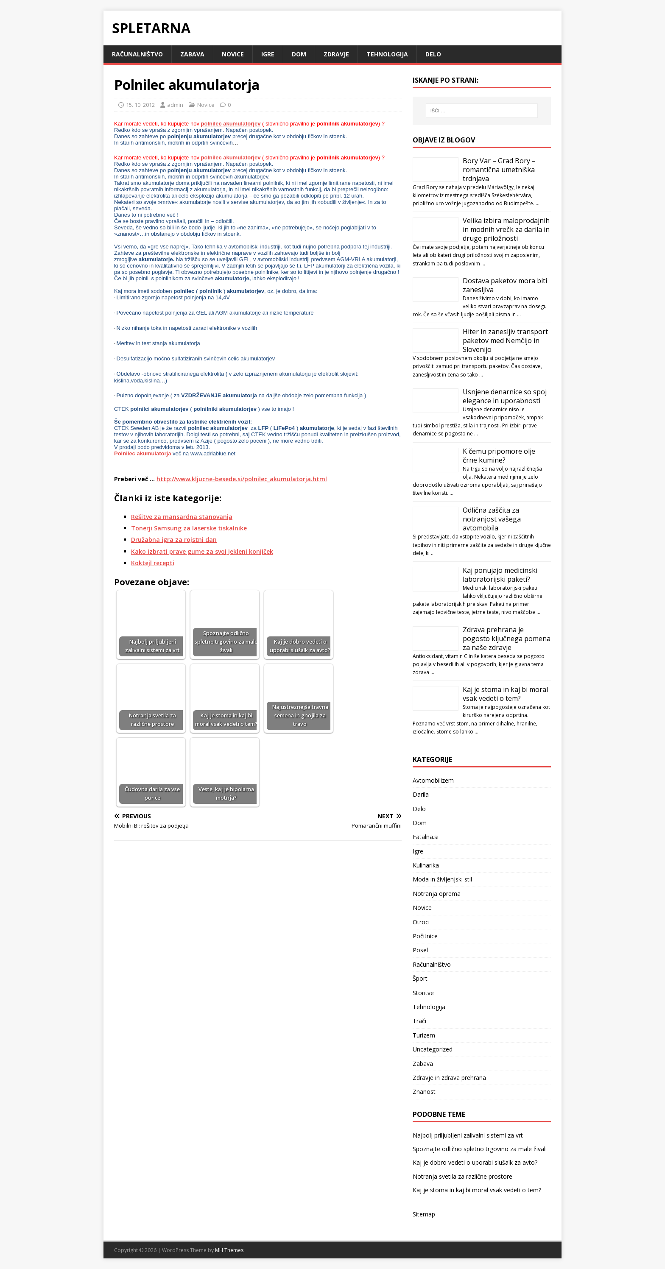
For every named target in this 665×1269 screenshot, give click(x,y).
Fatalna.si (426, 837)
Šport (420, 978)
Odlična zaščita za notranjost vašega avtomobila (492, 519)
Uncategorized (433, 1049)
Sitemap (424, 1214)
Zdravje (336, 54)
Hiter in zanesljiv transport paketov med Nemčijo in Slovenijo (505, 340)
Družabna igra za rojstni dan (174, 539)
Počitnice (425, 936)
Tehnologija (387, 54)
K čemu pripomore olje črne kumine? (499, 455)
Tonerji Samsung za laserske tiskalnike (189, 528)
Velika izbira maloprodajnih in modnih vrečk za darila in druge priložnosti (506, 229)
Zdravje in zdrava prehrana (449, 1078)
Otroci (421, 922)
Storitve (423, 993)
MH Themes (229, 1250)
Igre (267, 54)
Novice (233, 54)
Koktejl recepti (152, 563)
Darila (421, 794)
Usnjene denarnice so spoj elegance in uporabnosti (505, 396)
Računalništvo (137, 54)
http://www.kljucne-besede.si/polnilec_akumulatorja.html (241, 479)
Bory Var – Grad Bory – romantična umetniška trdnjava (499, 169)
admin (175, 105)
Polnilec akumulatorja (142, 453)
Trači (419, 1021)
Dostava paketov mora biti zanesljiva (505, 285)
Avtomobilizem (433, 780)
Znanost (424, 1092)
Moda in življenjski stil (442, 879)
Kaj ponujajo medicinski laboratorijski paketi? (500, 575)
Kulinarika (426, 865)
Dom (299, 54)
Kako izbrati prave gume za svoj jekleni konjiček (202, 551)
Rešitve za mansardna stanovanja (181, 517)
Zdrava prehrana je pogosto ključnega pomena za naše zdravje (506, 638)
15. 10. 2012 (140, 105)
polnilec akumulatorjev (231, 123)
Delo (433, 54)
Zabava (192, 54)
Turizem (424, 1035)
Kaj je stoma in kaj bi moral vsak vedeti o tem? (505, 694)
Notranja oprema (437, 894)
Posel (420, 950)
